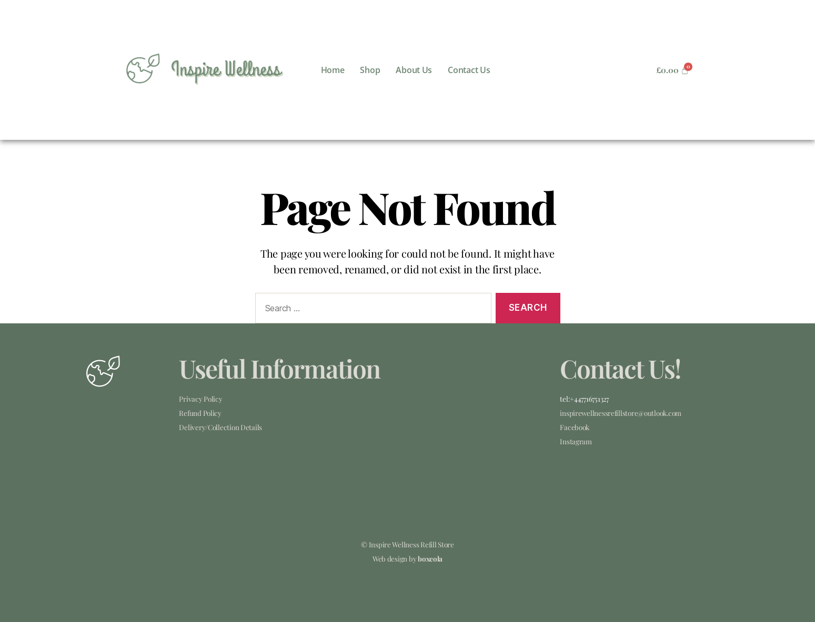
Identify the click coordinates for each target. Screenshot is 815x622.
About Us (414, 70)
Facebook (574, 427)
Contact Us (469, 70)
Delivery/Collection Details (220, 427)
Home (333, 70)
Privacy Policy (200, 398)
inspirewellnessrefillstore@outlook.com (620, 412)
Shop (370, 70)
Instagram (576, 441)
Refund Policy (200, 412)
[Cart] (672, 70)
